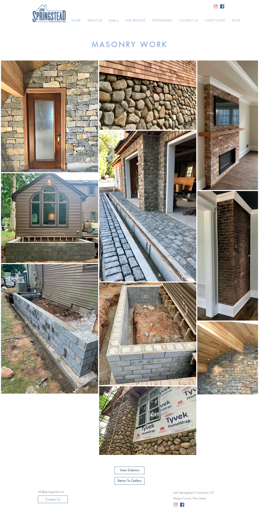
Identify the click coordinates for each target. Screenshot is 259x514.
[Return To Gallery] (129, 481)
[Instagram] (216, 6)
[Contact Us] (53, 499)
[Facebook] (222, 6)
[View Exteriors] (129, 470)
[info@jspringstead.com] (51, 492)
